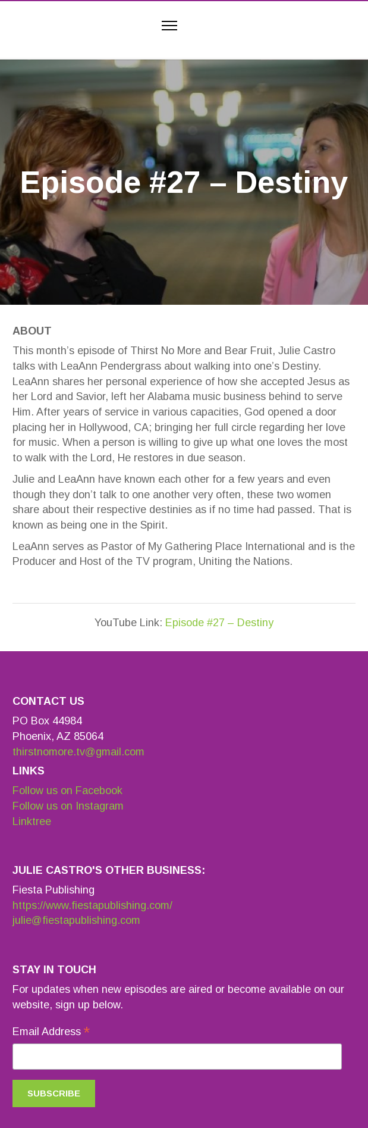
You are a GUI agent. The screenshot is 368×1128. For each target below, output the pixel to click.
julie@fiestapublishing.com (76, 920)
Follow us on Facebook (67, 790)
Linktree (31, 821)
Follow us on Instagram (68, 806)
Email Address (51, 1033)
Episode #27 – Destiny (219, 623)
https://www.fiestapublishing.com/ (92, 905)
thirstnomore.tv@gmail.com (78, 752)
